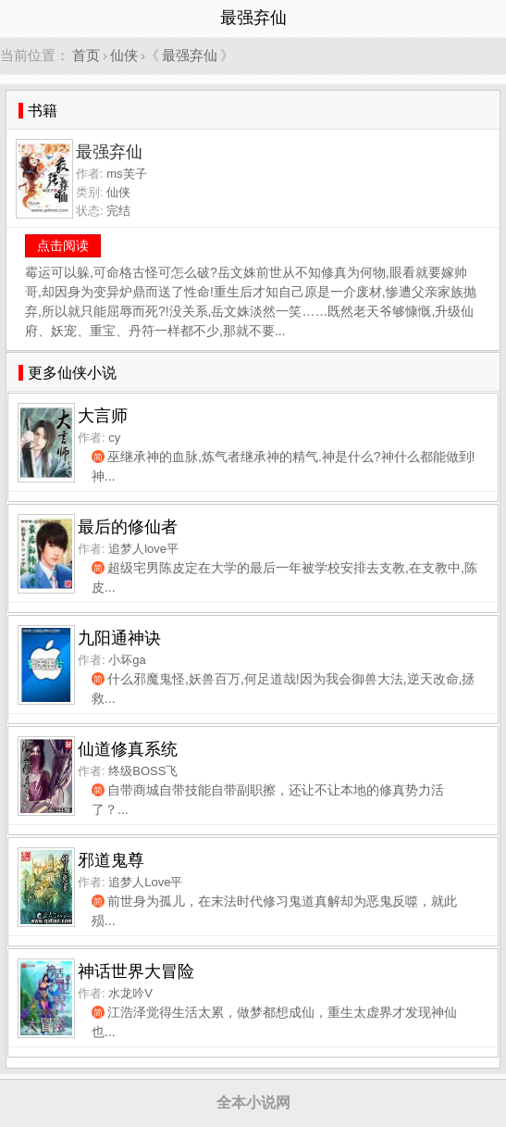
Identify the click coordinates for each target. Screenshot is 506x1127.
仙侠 (124, 55)
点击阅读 (63, 245)
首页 (86, 55)
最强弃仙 (189, 55)
